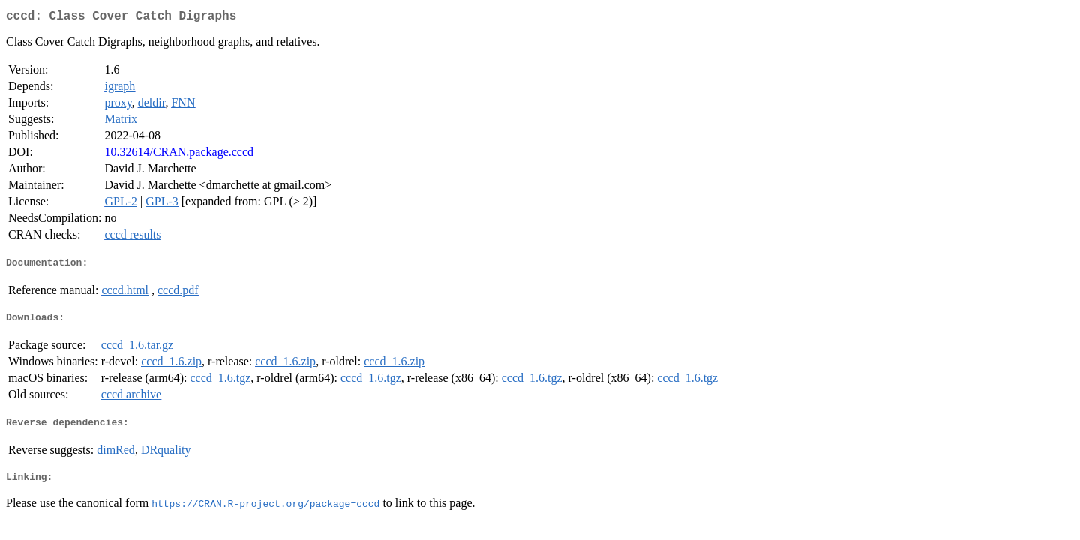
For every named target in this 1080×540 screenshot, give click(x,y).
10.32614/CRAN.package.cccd (179, 154)
